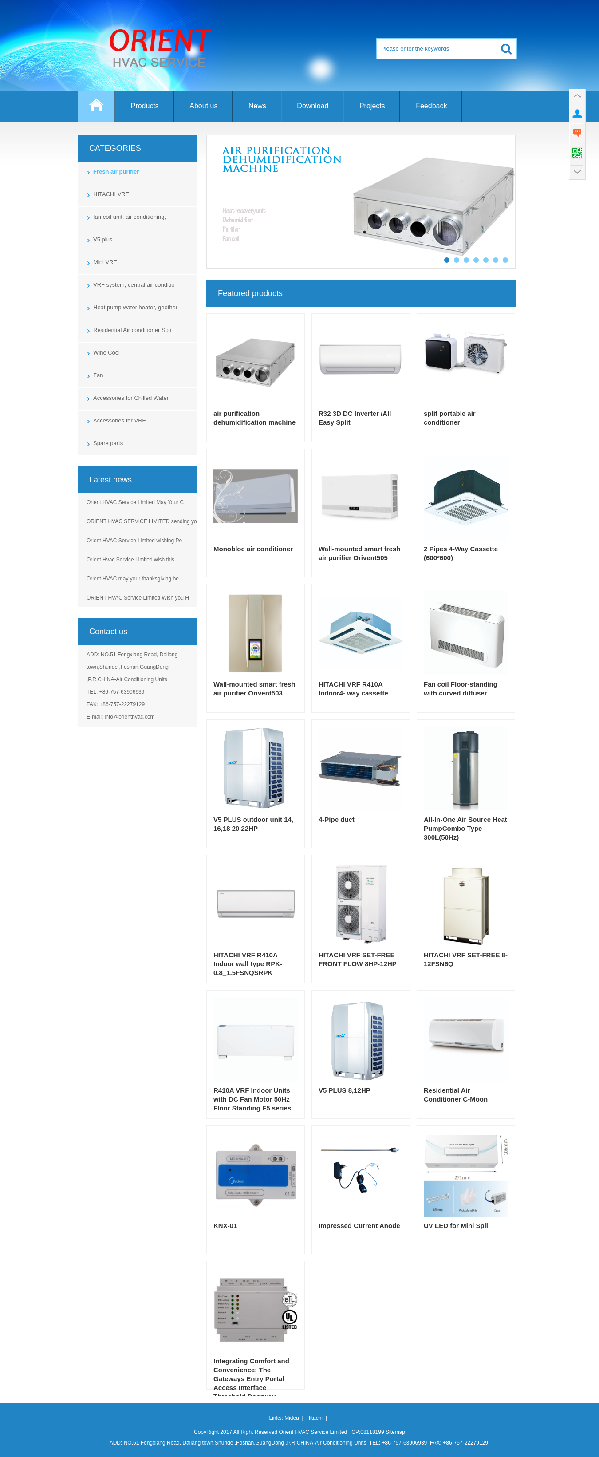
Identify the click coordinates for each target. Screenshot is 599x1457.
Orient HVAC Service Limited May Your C (135, 502)
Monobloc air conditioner (253, 549)
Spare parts (108, 443)
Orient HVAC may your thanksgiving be (133, 579)
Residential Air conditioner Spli (132, 330)
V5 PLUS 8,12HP (344, 1090)
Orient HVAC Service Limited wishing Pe (134, 540)
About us (203, 106)
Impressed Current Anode (359, 1225)
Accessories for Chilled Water (131, 398)
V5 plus (102, 239)
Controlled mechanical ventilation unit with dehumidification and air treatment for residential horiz (361, 201)
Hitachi (314, 1418)
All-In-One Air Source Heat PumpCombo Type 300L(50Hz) (465, 828)
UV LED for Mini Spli (456, 1225)
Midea (291, 1418)
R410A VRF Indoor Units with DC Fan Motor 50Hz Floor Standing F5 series (252, 1099)
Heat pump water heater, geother (135, 307)
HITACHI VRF (111, 194)
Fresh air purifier (116, 171)
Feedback (431, 106)
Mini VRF (105, 262)
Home (96, 110)
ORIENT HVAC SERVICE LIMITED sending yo (142, 521)
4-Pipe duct (337, 819)
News (257, 106)
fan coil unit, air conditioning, (129, 216)
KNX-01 (225, 1225)
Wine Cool (106, 352)
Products (145, 106)
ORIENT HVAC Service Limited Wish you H (138, 598)
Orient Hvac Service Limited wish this (130, 560)
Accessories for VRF (119, 420)
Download (312, 106)
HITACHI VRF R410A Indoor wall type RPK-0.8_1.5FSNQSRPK (247, 963)
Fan (98, 375)
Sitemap (395, 1432)
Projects (372, 106)
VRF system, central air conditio (134, 284)
